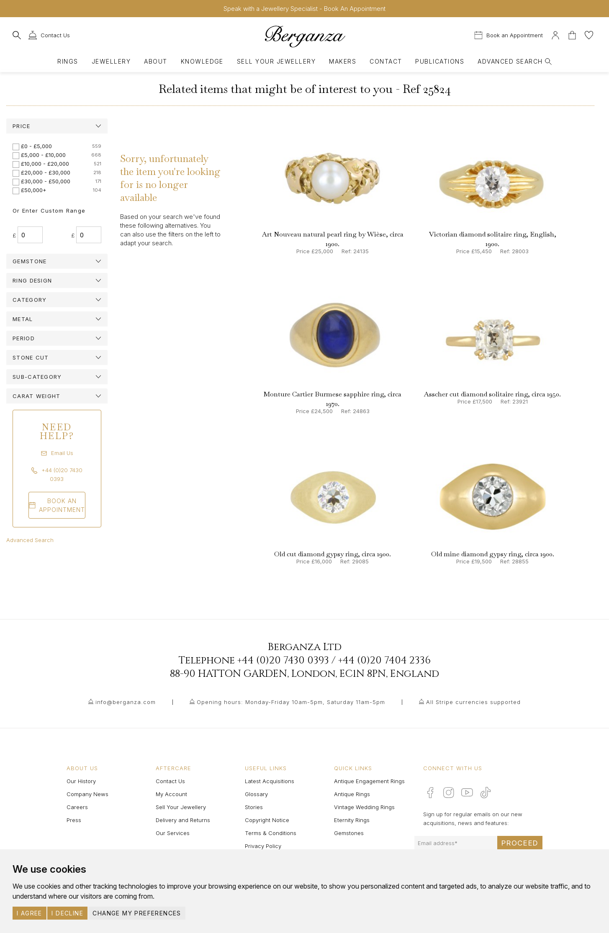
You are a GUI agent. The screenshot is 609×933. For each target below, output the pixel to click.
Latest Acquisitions (269, 781)
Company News (87, 794)
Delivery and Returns (183, 820)
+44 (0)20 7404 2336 (384, 660)
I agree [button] (29, 913)
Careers (77, 807)
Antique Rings (352, 794)
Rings (67, 61)
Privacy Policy (263, 846)
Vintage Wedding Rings (364, 807)
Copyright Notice (267, 820)
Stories (254, 807)
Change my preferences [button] (137, 913)
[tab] (57, 126)
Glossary (256, 794)
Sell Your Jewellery (276, 61)
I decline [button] (67, 913)
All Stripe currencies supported (473, 702)
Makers (342, 61)
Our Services (173, 833)
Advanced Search (30, 540)
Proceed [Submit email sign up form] (519, 843)
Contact (386, 61)
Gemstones (349, 833)
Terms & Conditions (270, 833)
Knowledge (202, 61)
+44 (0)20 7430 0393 (283, 660)
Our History (81, 781)
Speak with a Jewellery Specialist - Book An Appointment (304, 9)
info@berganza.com (125, 702)
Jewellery (111, 61)
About (155, 61)
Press (74, 820)
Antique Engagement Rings (369, 781)
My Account (171, 794)
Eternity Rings (352, 820)
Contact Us (170, 781)
